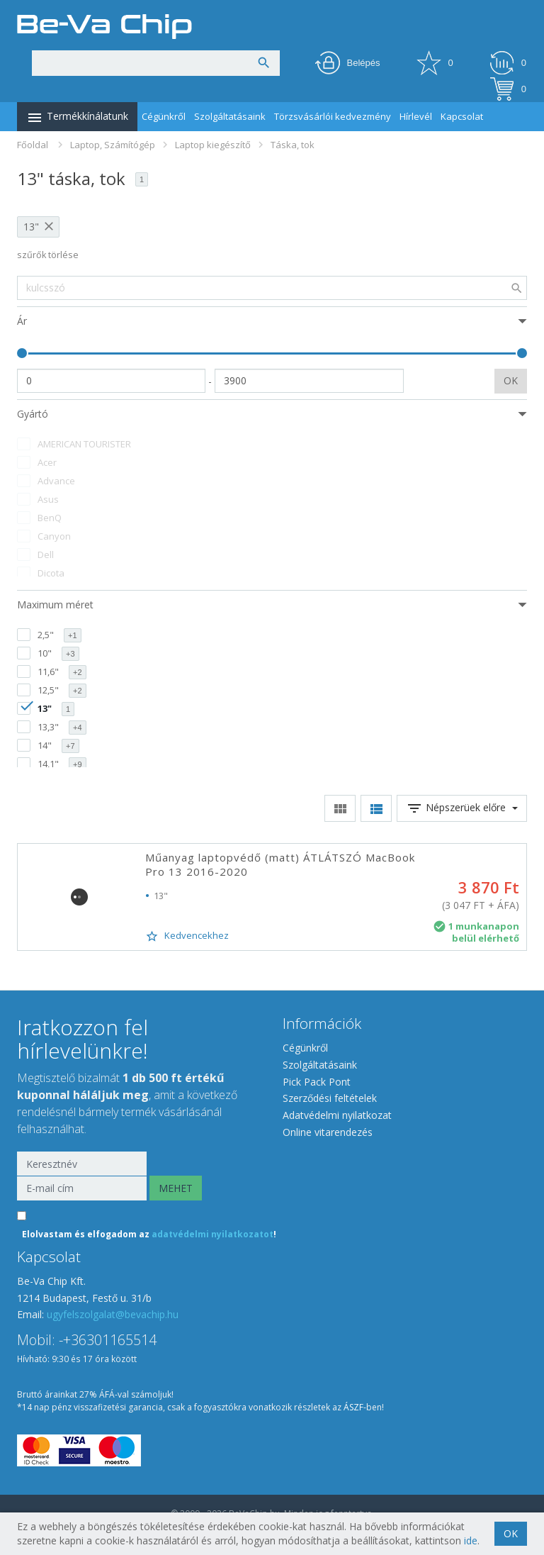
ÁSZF (353, 1407)
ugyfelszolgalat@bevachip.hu (112, 1314)
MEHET (176, 1188)
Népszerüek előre (462, 808)
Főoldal (32, 144)
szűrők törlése (48, 255)
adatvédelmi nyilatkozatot (212, 1234)
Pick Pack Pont (317, 1081)
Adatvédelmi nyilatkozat (337, 1115)
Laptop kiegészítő (213, 144)
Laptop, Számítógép (112, 144)
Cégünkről (164, 116)
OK (511, 380)
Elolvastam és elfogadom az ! (149, 1234)
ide (470, 1540)
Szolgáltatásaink (230, 116)
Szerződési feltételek (330, 1098)
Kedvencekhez (187, 936)
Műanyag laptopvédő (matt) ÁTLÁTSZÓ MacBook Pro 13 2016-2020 (280, 864)
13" (31, 226)
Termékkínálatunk (77, 117)
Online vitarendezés (328, 1132)
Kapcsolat (462, 116)
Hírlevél (416, 116)
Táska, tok (292, 144)
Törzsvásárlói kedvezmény (332, 116)
